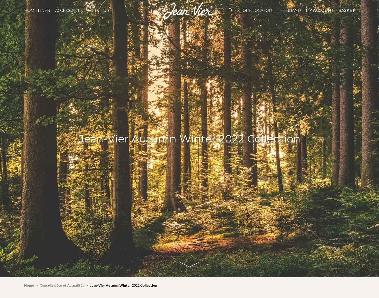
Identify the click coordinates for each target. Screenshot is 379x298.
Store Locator (254, 10)
